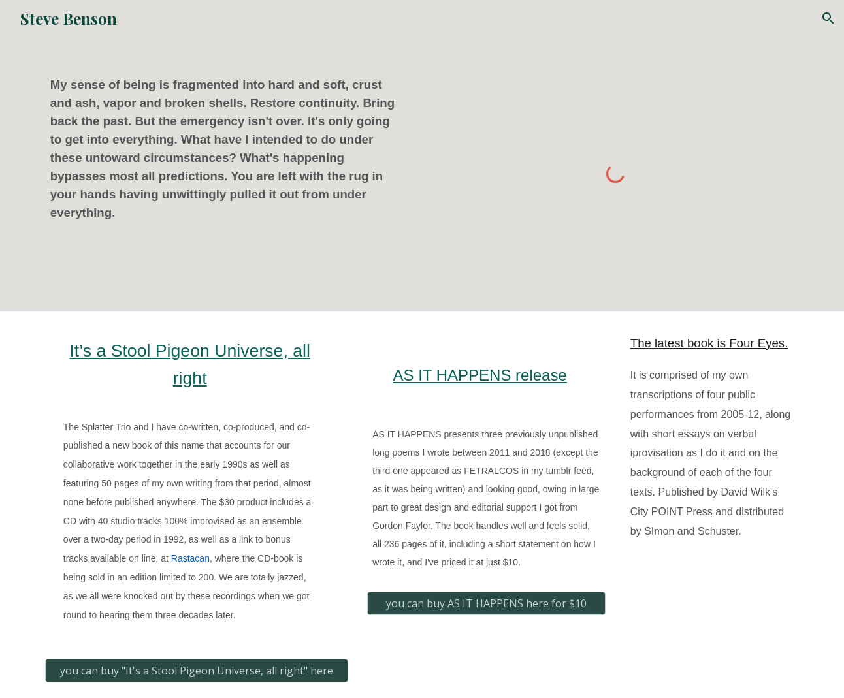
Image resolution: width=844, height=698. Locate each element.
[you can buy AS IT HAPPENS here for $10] (486, 603)
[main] (228, 149)
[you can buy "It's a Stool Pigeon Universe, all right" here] (197, 670)
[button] (828, 18)
